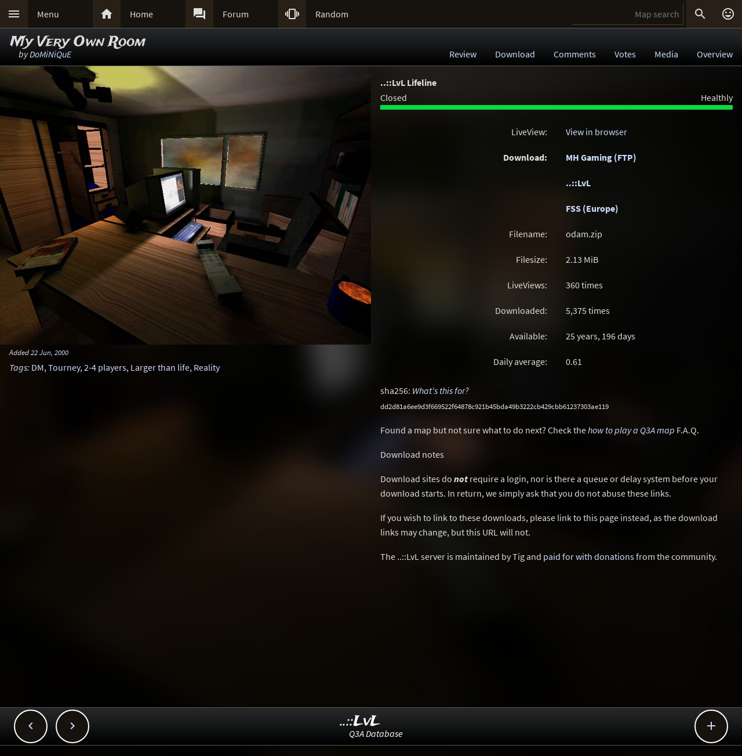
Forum (236, 14)
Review (463, 54)
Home (141, 14)
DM (37, 367)
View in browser (596, 132)
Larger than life (160, 367)
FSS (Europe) (592, 208)
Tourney (64, 367)
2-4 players (105, 367)
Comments (575, 54)
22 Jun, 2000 (49, 352)
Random (331, 14)
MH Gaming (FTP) (601, 157)
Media (666, 54)
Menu (48, 14)
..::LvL (578, 183)
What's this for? (440, 390)
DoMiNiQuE (50, 54)
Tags (18, 367)
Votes (625, 54)
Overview (715, 54)
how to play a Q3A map (631, 430)
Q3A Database (376, 733)
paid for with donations (588, 556)
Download (515, 54)
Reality (207, 367)
